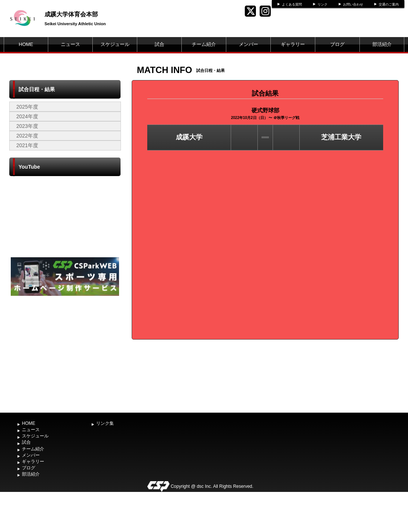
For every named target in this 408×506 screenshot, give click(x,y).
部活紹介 (382, 44)
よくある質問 (292, 4)
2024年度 (27, 116)
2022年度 (27, 136)
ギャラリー (293, 44)
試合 (159, 44)
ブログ (337, 44)
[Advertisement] (65, 353)
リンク (322, 4)
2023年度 (27, 126)
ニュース (70, 44)
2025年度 (27, 107)
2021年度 (27, 145)
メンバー (248, 44)
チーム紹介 (204, 44)
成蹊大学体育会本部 (71, 14)
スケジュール (115, 44)
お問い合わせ (353, 4)
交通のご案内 (389, 4)
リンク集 (105, 423)
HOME (26, 44)
